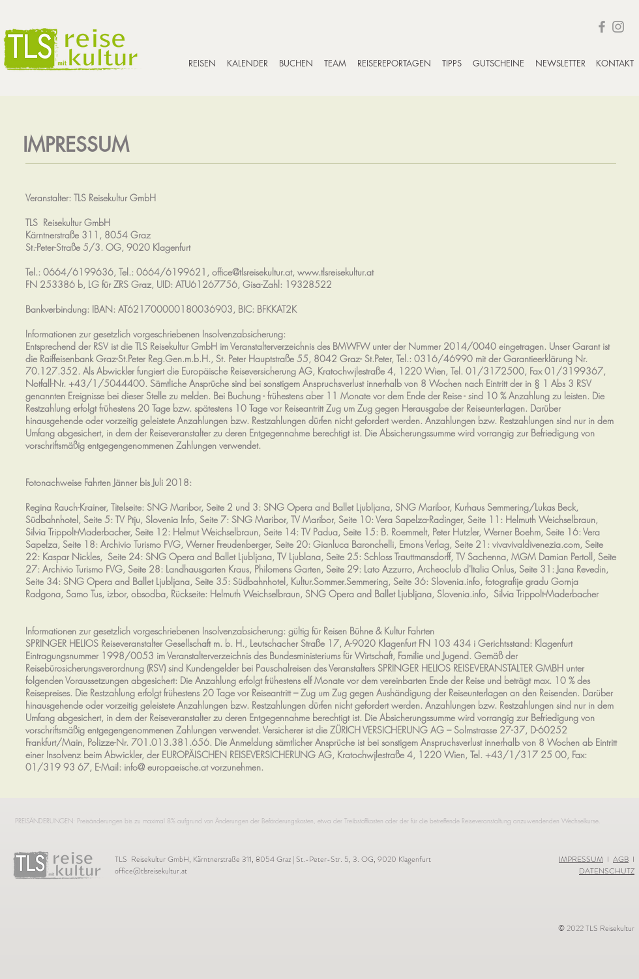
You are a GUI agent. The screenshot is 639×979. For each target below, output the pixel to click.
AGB (621, 859)
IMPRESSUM (581, 859)
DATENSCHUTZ (606, 871)
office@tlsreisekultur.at (151, 871)
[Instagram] (618, 27)
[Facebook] (602, 27)
